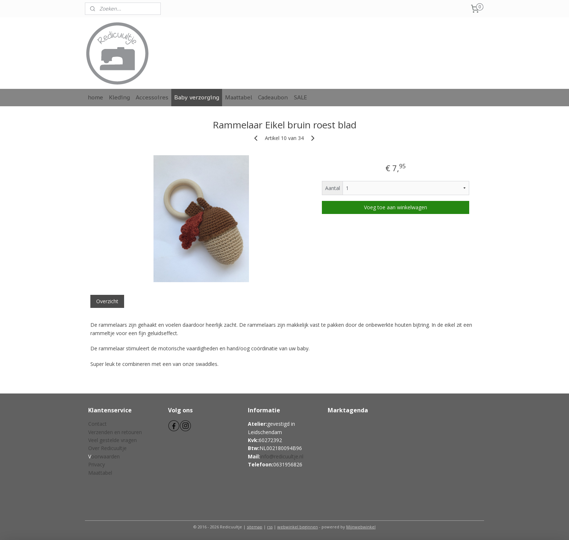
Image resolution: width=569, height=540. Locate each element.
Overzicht (107, 301)
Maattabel (238, 97)
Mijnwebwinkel (361, 526)
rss (270, 526)
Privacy (96, 464)
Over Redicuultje (107, 448)
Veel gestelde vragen (112, 440)
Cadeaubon (273, 97)
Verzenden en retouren (115, 432)
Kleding (119, 97)
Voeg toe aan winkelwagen (395, 207)
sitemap (254, 526)
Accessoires (152, 97)
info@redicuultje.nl (281, 456)
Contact (97, 423)
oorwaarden (105, 456)
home (95, 97)
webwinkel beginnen (297, 526)
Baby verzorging (196, 97)
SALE (300, 97)
